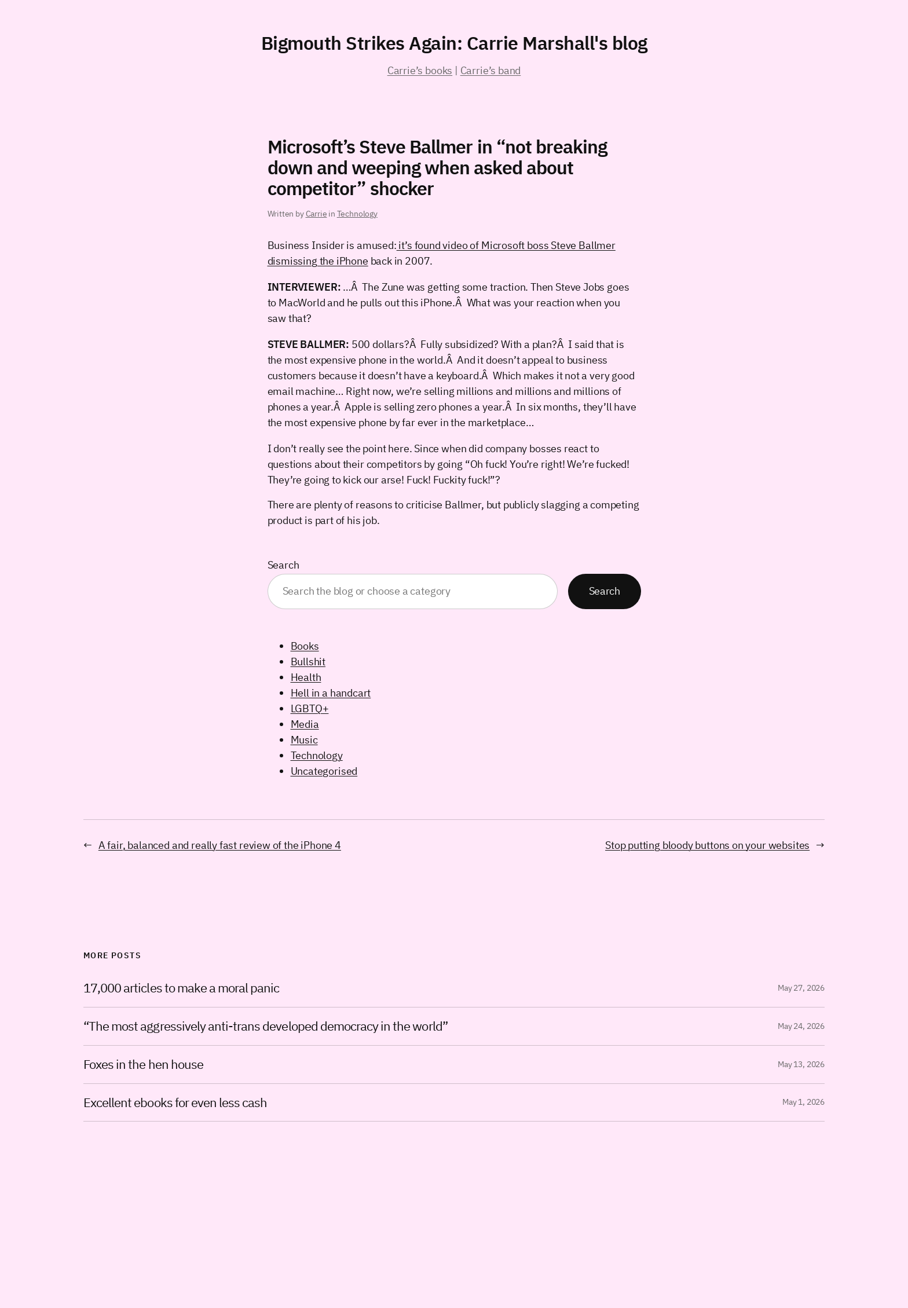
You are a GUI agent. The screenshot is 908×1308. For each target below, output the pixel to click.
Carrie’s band (490, 70)
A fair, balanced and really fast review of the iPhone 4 (219, 845)
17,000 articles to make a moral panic (181, 988)
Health (306, 677)
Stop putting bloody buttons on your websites (707, 845)
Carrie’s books (419, 70)
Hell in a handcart (331, 692)
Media (305, 724)
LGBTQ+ (310, 708)
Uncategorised (324, 771)
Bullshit (308, 661)
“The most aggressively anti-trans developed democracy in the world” (265, 1026)
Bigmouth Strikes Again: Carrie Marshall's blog (454, 43)
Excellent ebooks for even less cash (175, 1103)
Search (283, 564)
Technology (357, 213)
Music (304, 739)
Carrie (316, 213)
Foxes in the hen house (143, 1064)
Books (305, 646)
